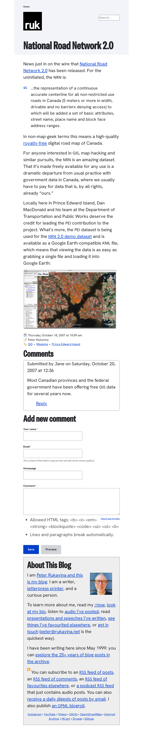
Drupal (77, 719)
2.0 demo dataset (70, 236)
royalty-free (35, 143)
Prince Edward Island (66, 344)
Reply (41, 403)
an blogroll (68, 705)
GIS (30, 344)
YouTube (49, 714)
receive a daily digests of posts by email (66, 699)
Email (26, 446)
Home (26, 6)
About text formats (110, 518)
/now (100, 605)
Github (89, 719)
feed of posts (96, 672)
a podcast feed (95, 685)
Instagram (34, 714)
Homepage (29, 468)
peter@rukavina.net (60, 631)
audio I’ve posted (82, 611)
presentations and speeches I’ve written (66, 618)
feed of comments (55, 679)
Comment (29, 485)
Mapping (42, 344)
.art (66, 719)
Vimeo (62, 714)
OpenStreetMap (91, 714)
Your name (29, 429)
